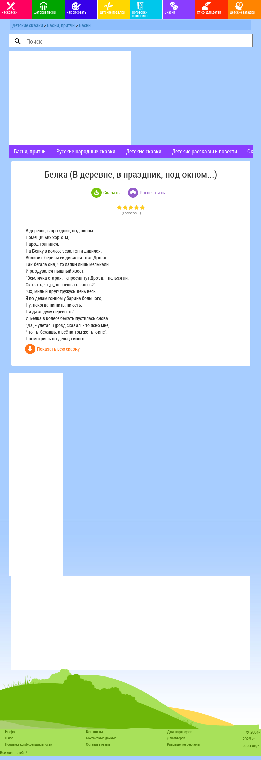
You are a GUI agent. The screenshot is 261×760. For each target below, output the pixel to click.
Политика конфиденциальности (28, 744)
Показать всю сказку (58, 349)
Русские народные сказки (85, 151)
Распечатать (152, 192)
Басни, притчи (61, 25)
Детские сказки (27, 25)
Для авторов (176, 737)
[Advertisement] (70, 98)
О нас (9, 737)
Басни (85, 25)
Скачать (111, 192)
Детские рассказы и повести (204, 151)
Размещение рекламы (183, 744)
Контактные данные (101, 737)
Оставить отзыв (98, 744)
